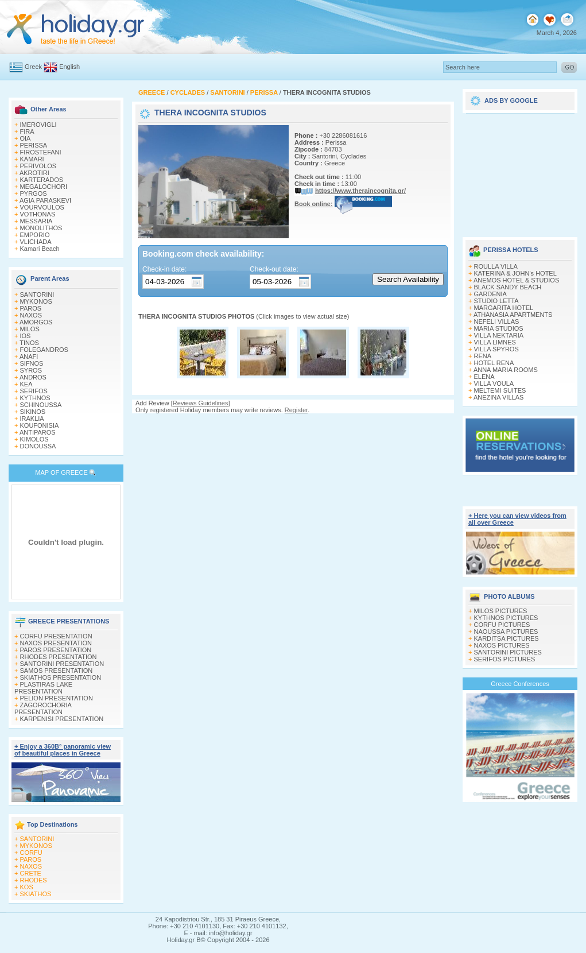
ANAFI (29, 356)
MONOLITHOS (41, 227)
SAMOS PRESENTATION (56, 670)
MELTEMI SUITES (500, 390)
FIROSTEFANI (40, 152)
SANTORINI (37, 294)
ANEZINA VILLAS (498, 397)
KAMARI (32, 159)
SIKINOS (33, 411)
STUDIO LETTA (496, 300)
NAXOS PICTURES (502, 645)
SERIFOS (34, 391)
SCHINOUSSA (41, 404)
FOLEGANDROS (44, 349)
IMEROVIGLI (38, 124)
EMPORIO (35, 234)
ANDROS (33, 377)
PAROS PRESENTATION (56, 649)
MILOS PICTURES (500, 610)
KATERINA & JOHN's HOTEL (515, 273)
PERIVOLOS (38, 165)
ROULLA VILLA (496, 266)
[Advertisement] (520, 171)
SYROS (31, 370)
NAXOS (31, 315)
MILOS (30, 329)
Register (296, 409)
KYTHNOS (35, 397)
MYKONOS (36, 301)
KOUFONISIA (39, 425)
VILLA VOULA (494, 383)
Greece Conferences (520, 683)
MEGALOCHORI (44, 186)
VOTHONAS (38, 214)
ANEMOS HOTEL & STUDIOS (516, 280)
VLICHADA (36, 241)
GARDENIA (490, 293)
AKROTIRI (34, 172)
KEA (26, 384)
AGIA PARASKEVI (45, 200)
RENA (483, 355)
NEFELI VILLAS (496, 321)
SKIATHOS (36, 893)
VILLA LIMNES (495, 342)
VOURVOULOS (42, 207)
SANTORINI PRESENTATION (62, 663)
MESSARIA (36, 221)
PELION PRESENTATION (56, 698)
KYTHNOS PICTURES (506, 617)
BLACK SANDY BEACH (508, 287)
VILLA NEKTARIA (499, 335)
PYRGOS (33, 193)
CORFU (31, 852)
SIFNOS (32, 363)
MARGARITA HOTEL (504, 307)
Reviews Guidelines (200, 403)
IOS (25, 335)
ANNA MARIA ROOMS (506, 369)
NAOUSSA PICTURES (506, 631)
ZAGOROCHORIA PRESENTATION (42, 708)
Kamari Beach (40, 248)
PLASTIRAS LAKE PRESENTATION (43, 688)
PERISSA (34, 145)
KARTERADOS (42, 179)
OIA (25, 138)
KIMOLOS (34, 439)
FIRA (27, 131)
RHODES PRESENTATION (58, 656)
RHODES (33, 880)
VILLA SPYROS (496, 349)
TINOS (29, 342)
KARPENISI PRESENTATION (62, 718)
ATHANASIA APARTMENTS (513, 314)
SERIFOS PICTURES (504, 659)
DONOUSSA (38, 446)
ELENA (484, 376)
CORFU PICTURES (502, 624)
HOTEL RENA (494, 362)
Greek (33, 66)
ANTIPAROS (38, 432)
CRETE (30, 873)
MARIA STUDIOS (498, 328)
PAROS (31, 308)
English (69, 66)
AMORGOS (36, 322)
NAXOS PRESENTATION (56, 643)
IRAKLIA (32, 418)
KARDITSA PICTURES (506, 638)
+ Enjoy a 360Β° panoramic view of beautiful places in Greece (62, 750)
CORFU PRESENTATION (56, 636)
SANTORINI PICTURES (508, 652)
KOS (26, 887)
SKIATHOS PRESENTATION (61, 677)
